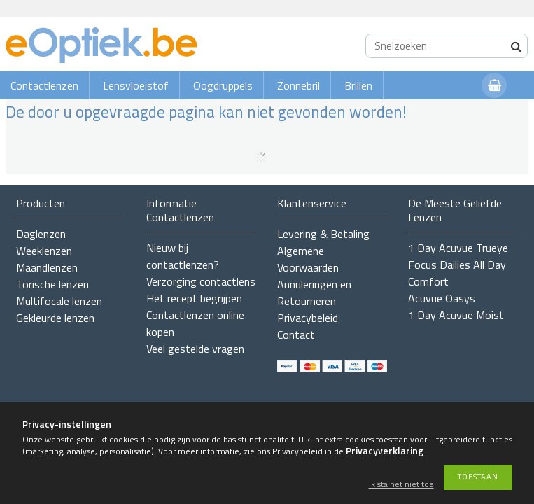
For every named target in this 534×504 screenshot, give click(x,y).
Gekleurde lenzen (55, 317)
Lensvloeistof (136, 85)
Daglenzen (41, 233)
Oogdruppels (223, 85)
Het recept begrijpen (194, 298)
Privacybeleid (307, 317)
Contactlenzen (44, 85)
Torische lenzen (52, 284)
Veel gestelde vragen (195, 348)
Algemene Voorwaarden (308, 259)
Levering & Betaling (323, 233)
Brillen (358, 85)
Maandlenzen (47, 267)
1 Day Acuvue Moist (456, 315)
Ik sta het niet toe (401, 484)
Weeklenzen (44, 250)
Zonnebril (298, 85)
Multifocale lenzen (59, 301)
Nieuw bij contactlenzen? (182, 256)
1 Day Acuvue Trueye (458, 247)
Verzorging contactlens (200, 281)
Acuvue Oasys (441, 298)
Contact (296, 334)
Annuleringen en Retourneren (314, 292)
